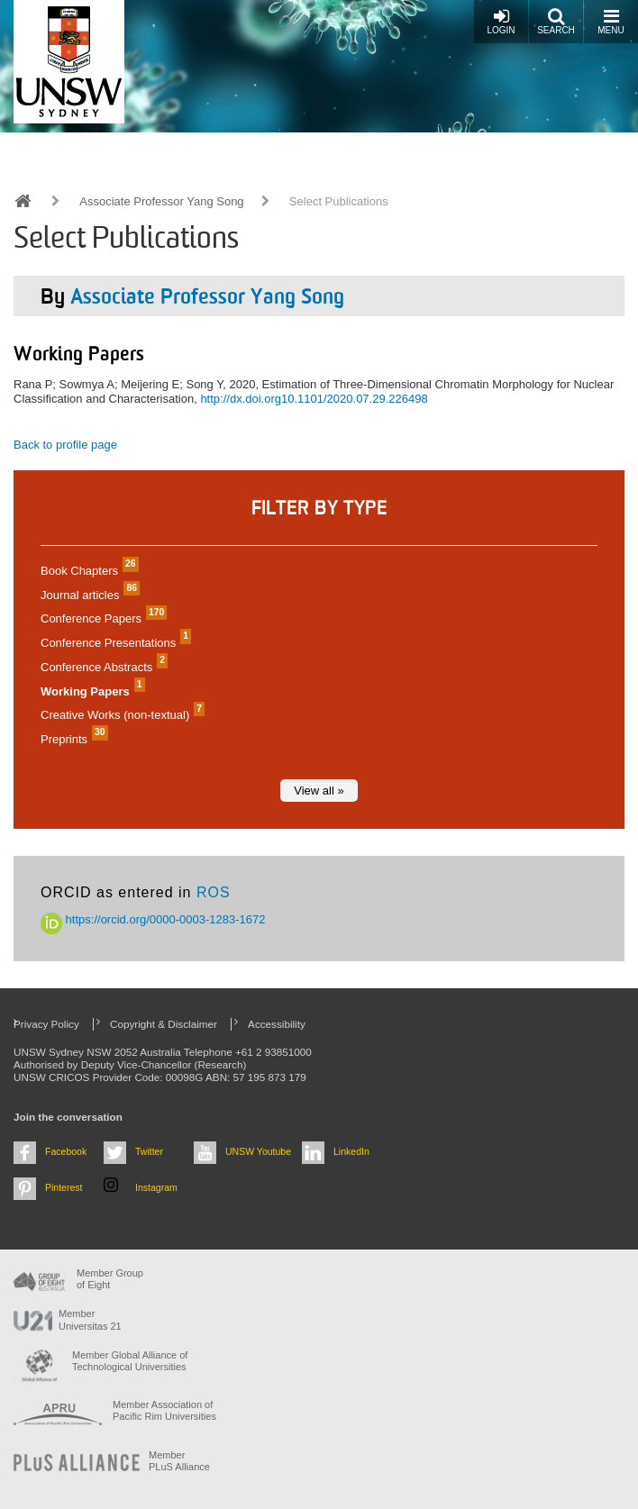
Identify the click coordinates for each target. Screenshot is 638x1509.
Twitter (149, 1151)
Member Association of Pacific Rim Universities (164, 1410)
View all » (318, 790)
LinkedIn (351, 1151)
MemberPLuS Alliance (179, 1461)
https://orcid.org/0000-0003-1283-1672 (153, 919)
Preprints (72, 739)
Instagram (156, 1187)
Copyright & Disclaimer (163, 1024)
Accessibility (276, 1024)
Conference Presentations (114, 643)
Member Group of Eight (110, 1279)
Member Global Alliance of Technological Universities (129, 1361)
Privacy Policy (46, 1024)
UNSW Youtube (258, 1151)
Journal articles (88, 595)
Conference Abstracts (102, 667)
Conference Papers (101, 618)
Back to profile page (65, 444)
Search (556, 21)
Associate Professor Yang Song (161, 201)
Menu (610, 21)
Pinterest (64, 1187)
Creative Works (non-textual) (120, 715)
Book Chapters (87, 570)
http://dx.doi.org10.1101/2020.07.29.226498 (313, 398)
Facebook (66, 1151)
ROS (213, 892)
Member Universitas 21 (90, 1319)
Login (501, 21)
